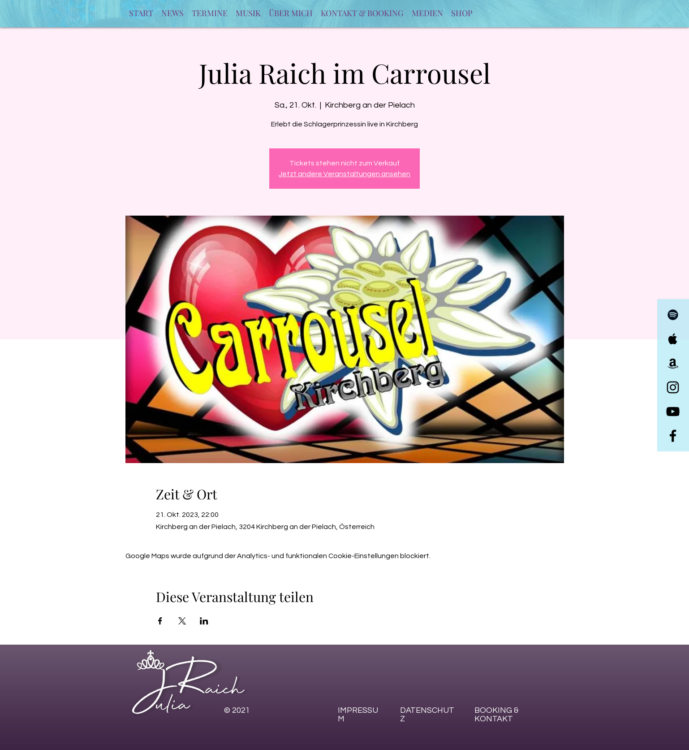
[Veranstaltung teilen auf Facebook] (160, 620)
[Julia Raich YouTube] (673, 411)
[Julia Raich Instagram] (673, 387)
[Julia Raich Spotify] (673, 315)
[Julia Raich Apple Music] (673, 339)
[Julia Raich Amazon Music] (673, 363)
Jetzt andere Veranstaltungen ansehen (344, 174)
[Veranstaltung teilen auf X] (182, 620)
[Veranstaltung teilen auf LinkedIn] (204, 620)
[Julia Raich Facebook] (673, 436)
